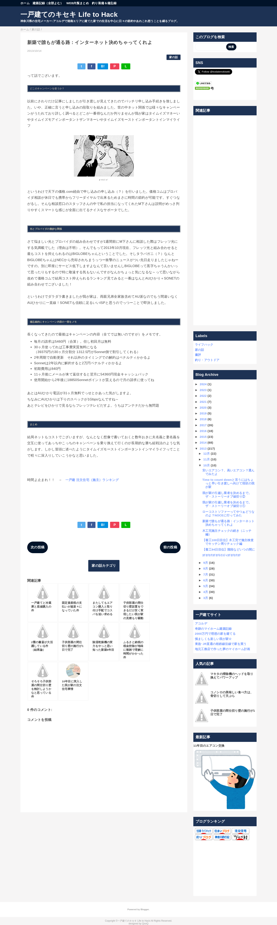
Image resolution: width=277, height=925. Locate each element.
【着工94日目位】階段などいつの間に (228, 549)
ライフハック (204, 344)
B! (103, 66)
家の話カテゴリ (104, 566)
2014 (203, 442)
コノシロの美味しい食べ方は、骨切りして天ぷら (231, 694)
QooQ (145, 923)
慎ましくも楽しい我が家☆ (213, 639)
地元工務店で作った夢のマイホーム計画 (222, 649)
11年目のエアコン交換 (208, 745)
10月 (206, 465)
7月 (205, 574)
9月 (205, 562)
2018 (203, 419)
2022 (203, 395)
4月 (205, 592)
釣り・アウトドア (207, 360)
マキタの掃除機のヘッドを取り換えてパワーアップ (231, 675)
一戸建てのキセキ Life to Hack (69, 14)
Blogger (145, 909)
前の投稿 (170, 547)
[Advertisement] (225, 220)
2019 (203, 413)
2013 (203, 448)
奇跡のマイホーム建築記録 (213, 628)
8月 (205, 568)
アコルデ (201, 623)
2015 (203, 436)
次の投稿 (37, 547)
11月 (206, 459)
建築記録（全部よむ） (48, 3)
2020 (203, 407)
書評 (198, 354)
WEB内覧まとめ (77, 3)
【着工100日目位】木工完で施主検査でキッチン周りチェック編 (228, 541)
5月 (205, 586)
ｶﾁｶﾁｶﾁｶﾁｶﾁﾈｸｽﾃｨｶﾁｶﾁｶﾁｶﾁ (221, 555)
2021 (203, 401)
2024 (203, 384)
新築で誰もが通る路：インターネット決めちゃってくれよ (228, 522)
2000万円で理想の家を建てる (215, 633)
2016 (203, 431)
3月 (205, 598)
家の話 (173, 57)
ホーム (25, 3)
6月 (205, 580)
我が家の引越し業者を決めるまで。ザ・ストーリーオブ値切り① (226, 504)
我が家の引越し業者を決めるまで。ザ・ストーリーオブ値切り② (226, 494)
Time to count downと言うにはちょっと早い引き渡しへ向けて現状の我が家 (228, 483)
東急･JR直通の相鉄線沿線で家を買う (221, 644)
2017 (203, 425)
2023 (203, 390)
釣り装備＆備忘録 (104, 3)
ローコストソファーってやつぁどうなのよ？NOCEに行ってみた (228, 513)
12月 (206, 453)
